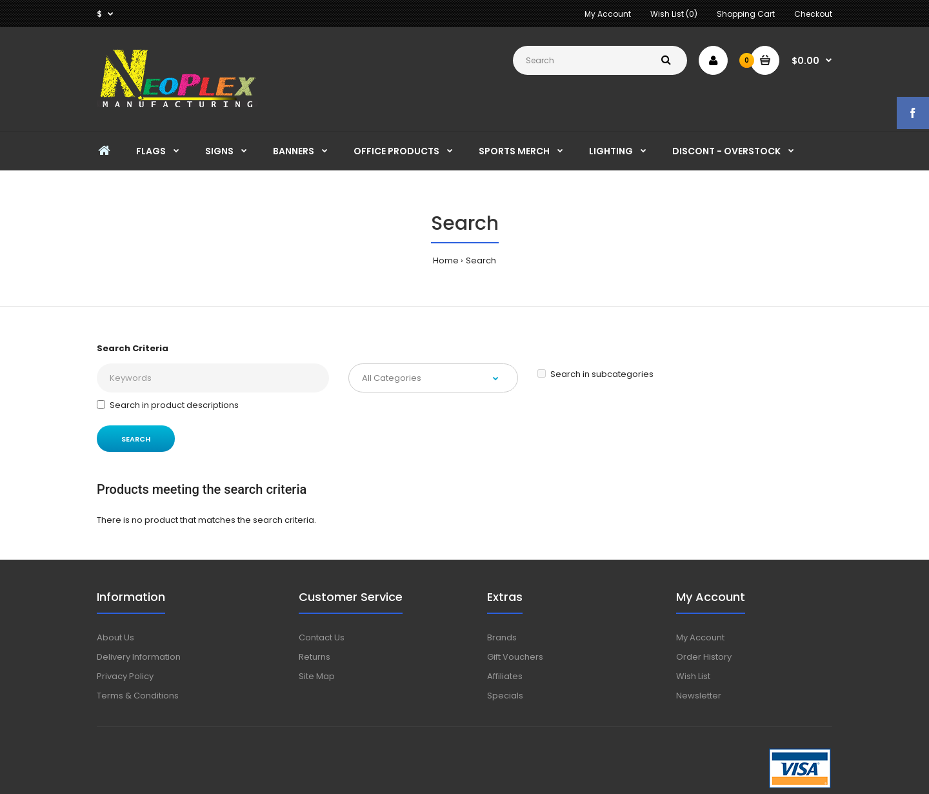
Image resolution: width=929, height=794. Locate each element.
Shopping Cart (746, 13)
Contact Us (322, 637)
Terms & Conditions (138, 695)
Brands (502, 637)
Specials (505, 695)
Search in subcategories (595, 374)
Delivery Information (139, 657)
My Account (607, 13)
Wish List (693, 676)
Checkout (813, 13)
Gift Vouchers (515, 657)
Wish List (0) (673, 13)
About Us (115, 637)
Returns (314, 657)
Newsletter (698, 695)
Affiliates (505, 676)
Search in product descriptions (168, 405)
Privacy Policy (125, 676)
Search (481, 260)
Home (446, 260)
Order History (704, 657)
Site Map (317, 676)
